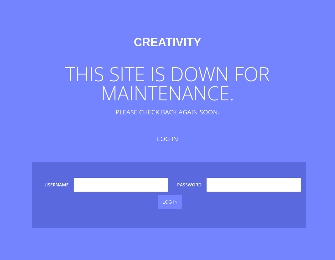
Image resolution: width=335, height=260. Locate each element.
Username (57, 185)
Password (189, 185)
